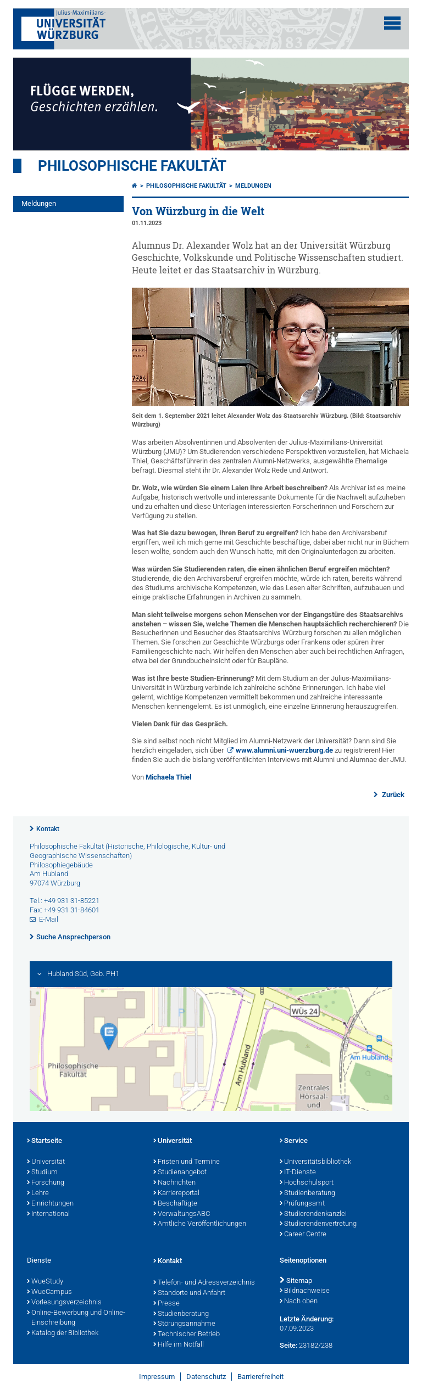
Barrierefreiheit (260, 1376)
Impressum (157, 1376)
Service (294, 1141)
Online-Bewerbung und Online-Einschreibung (76, 1318)
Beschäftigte (175, 1204)
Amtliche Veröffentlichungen (199, 1224)
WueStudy (45, 1282)
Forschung (45, 1183)
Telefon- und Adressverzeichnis (204, 1283)
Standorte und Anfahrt (189, 1293)
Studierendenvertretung (318, 1224)
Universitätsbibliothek (315, 1162)
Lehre (38, 1193)
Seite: (288, 1345)
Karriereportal (176, 1193)
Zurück (392, 795)
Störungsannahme (184, 1324)
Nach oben (299, 1302)
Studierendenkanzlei (313, 1214)
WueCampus (49, 1292)
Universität (46, 1162)
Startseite (44, 1141)
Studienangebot (180, 1173)
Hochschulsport (307, 1183)
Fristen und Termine (186, 1162)
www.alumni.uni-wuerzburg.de (284, 750)
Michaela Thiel (168, 777)
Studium (42, 1173)
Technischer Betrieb (186, 1334)
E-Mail (48, 919)
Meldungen (38, 203)
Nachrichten (174, 1183)
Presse (166, 1304)
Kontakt (47, 829)
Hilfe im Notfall (178, 1345)
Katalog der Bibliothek (62, 1333)
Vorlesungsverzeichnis (64, 1303)
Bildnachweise (305, 1291)
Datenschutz (206, 1376)
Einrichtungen (50, 1204)
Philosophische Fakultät (132, 166)
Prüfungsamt (302, 1204)
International (48, 1214)
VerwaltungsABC (181, 1214)
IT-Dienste (298, 1173)
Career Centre (303, 1235)
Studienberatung (307, 1193)
